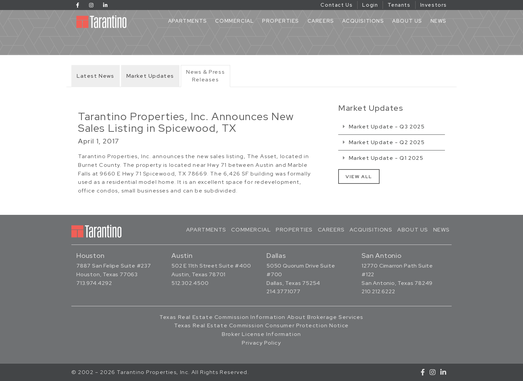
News (439, 21)
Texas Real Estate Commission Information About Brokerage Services (261, 317)
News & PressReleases (205, 75)
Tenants (399, 5)
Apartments (187, 21)
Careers (321, 21)
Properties (280, 21)
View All (359, 176)
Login (370, 5)
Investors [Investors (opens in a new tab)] (433, 5)
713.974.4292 (94, 283)
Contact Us (337, 5)
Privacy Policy (261, 342)
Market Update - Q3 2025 (384, 126)
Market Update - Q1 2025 (383, 157)
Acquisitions (363, 21)
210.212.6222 (378, 291)
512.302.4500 (190, 283)
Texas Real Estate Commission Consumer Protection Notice (261, 325)
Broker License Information (261, 334)
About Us (407, 21)
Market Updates (150, 75)
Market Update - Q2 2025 (384, 142)
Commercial (234, 21)
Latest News (95, 75)
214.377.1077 (284, 291)
